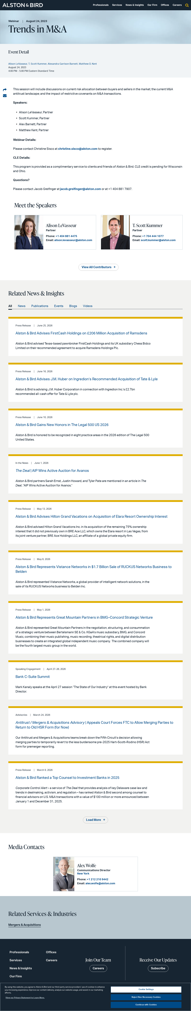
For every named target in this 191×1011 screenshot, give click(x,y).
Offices (165, 5)
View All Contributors (96, 267)
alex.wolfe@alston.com (100, 883)
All (10, 306)
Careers (177, 5)
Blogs (73, 306)
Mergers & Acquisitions (24, 924)
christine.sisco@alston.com (77, 148)
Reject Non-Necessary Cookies (146, 997)
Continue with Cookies (146, 1005)
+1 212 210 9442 (97, 879)
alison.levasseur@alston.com (73, 240)
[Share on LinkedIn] (5, 90)
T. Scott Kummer (147, 225)
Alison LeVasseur (61, 225)
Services (117, 5)
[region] (95, 997)
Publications (39, 306)
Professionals (101, 5)
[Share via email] (5, 96)
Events (58, 306)
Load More (93, 819)
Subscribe (158, 968)
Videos (87, 306)
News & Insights (135, 5)
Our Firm (152, 5)
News (21, 306)
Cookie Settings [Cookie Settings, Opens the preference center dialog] (146, 989)
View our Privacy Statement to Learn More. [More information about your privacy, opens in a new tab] (25, 998)
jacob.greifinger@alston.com (80, 189)
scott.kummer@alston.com (158, 240)
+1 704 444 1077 (153, 236)
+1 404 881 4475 (66, 236)
